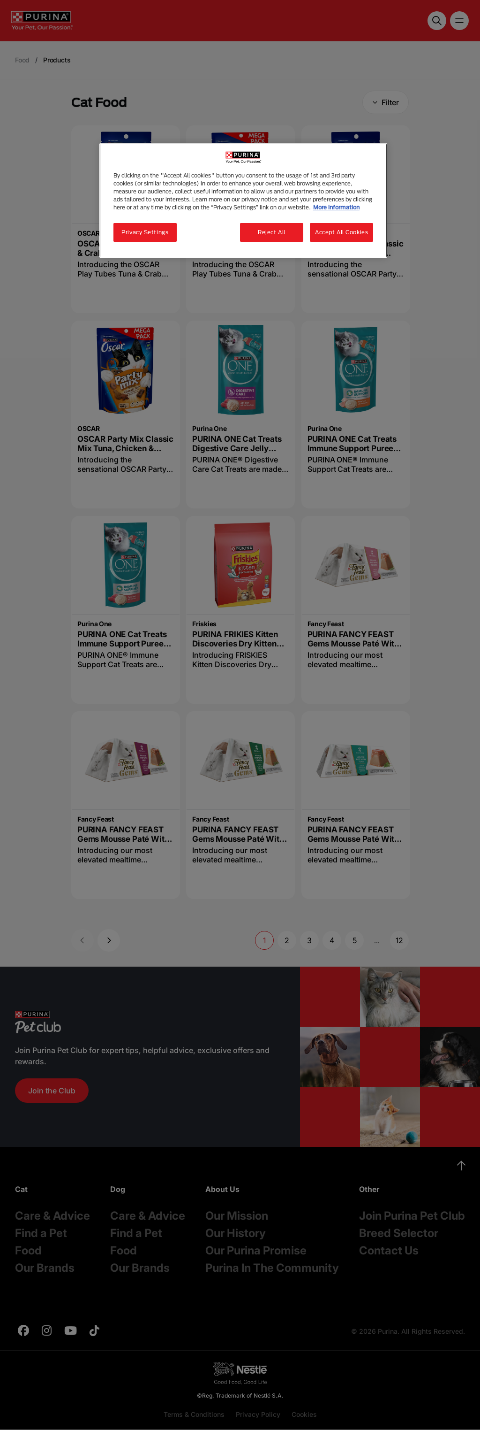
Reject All (271, 232)
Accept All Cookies (341, 232)
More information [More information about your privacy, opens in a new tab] (336, 207)
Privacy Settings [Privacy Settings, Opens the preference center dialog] (144, 232)
